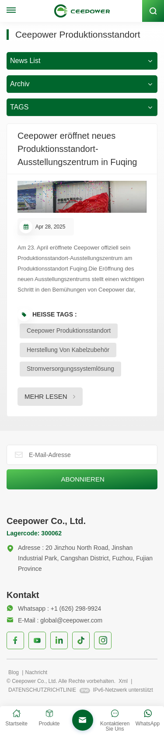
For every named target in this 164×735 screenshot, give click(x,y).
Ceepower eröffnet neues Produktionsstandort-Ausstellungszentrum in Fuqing (77, 149)
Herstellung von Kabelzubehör (68, 349)
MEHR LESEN (45, 396)
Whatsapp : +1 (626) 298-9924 (54, 608)
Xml (123, 681)
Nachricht (36, 672)
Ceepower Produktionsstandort (69, 330)
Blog (14, 672)
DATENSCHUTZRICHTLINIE (42, 690)
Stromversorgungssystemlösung (70, 368)
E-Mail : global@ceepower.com (54, 620)
